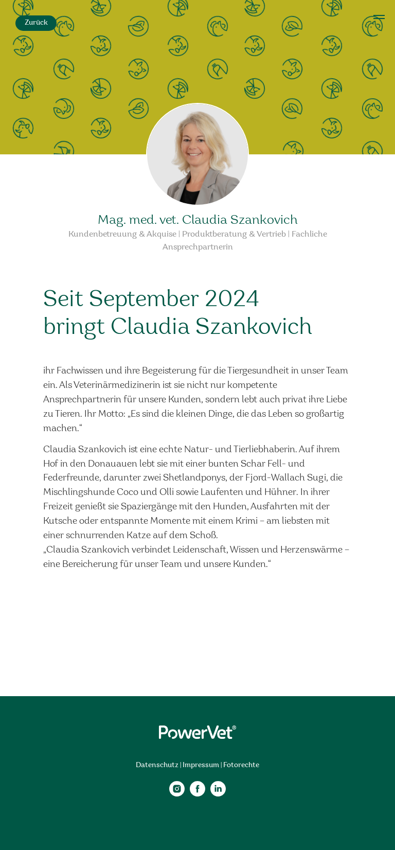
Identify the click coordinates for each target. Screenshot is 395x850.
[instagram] (177, 793)
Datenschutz (157, 765)
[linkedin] (218, 793)
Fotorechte (241, 765)
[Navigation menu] (379, 17)
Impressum (201, 765)
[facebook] (197, 793)
